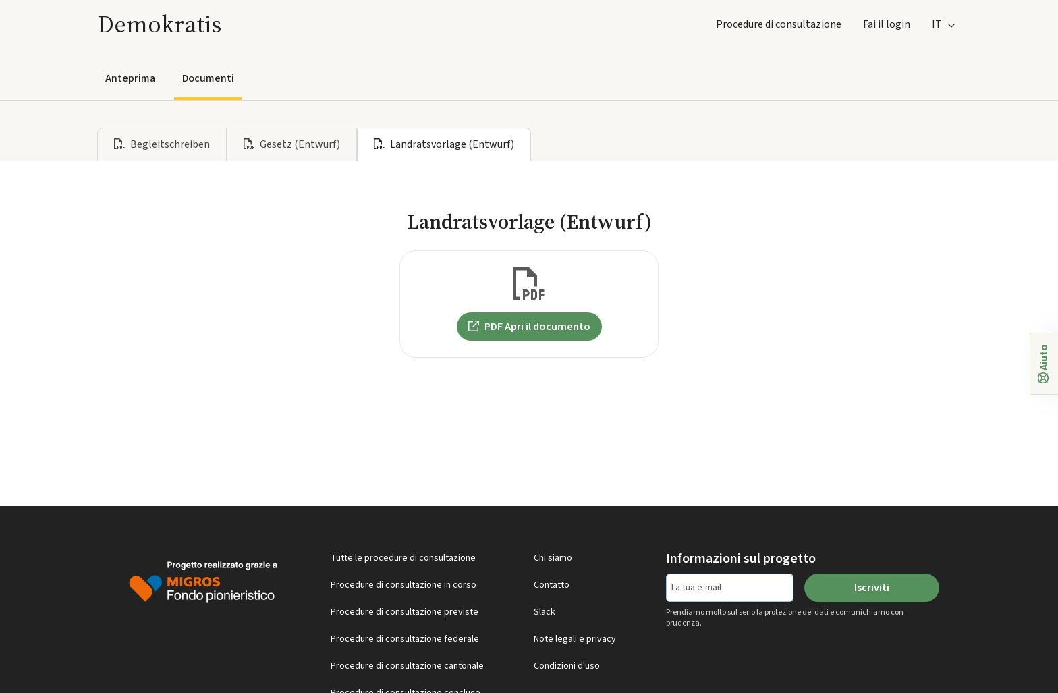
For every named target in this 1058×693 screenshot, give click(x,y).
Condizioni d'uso (567, 666)
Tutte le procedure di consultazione (403, 558)
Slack (544, 612)
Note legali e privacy (575, 639)
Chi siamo (553, 558)
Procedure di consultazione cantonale (407, 666)
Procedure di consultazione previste (404, 612)
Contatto (551, 585)
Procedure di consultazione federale (405, 639)
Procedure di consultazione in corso (403, 585)
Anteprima (130, 78)
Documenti (208, 78)
